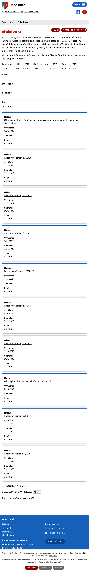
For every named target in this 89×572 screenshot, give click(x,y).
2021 (36, 68)
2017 (74, 64)
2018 (7, 68)
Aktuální (8, 143)
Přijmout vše (31, 568)
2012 (27, 64)
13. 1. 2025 (9, 131)
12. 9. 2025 (9, 461)
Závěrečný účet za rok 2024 (19, 271)
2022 (45, 68)
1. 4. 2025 (8, 241)
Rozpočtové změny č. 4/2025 (18, 306)
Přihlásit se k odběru (74, 30)
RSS (56, 30)
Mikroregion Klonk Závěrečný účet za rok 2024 (28, 381)
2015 (55, 64)
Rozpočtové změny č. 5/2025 (18, 343)
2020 (26, 68)
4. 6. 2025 (8, 279)
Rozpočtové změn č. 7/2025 (17, 453)
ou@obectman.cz (56, 533)
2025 (73, 68)
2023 (54, 68)
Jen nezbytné (45, 568)
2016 (64, 64)
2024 (64, 68)
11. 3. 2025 (9, 203)
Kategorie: (7, 64)
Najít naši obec (55, 541)
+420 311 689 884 (56, 528)
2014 (45, 64)
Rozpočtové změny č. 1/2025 (17, 158)
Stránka (10, 486)
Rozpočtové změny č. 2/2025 (18, 195)
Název (5, 74)
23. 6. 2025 (9, 351)
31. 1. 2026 (9, 173)
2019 (17, 68)
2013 (36, 64)
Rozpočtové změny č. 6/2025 (18, 416)
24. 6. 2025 (9, 389)
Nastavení (58, 568)
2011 (18, 64)
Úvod (4, 22)
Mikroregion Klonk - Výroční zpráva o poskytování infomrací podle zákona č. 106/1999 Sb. (41, 122)
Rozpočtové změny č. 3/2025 (18, 233)
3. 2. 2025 (8, 165)
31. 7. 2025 (9, 423)
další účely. (53, 556)
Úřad (11, 22)
